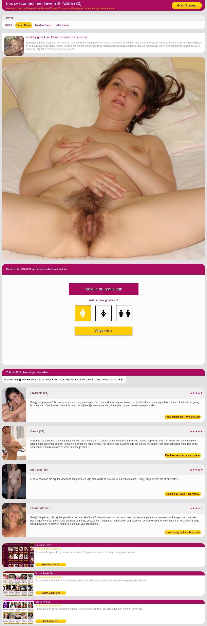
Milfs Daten (62, 25)
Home (8, 24)
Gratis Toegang (186, 5)
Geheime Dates (50, 564)
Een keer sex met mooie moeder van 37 (182, 456)
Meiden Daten (43, 25)
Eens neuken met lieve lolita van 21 (182, 417)
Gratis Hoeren (50, 621)
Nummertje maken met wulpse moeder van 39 (182, 494)
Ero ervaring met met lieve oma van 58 (183, 532)
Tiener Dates (23, 25)
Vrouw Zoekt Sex (51, 592)
